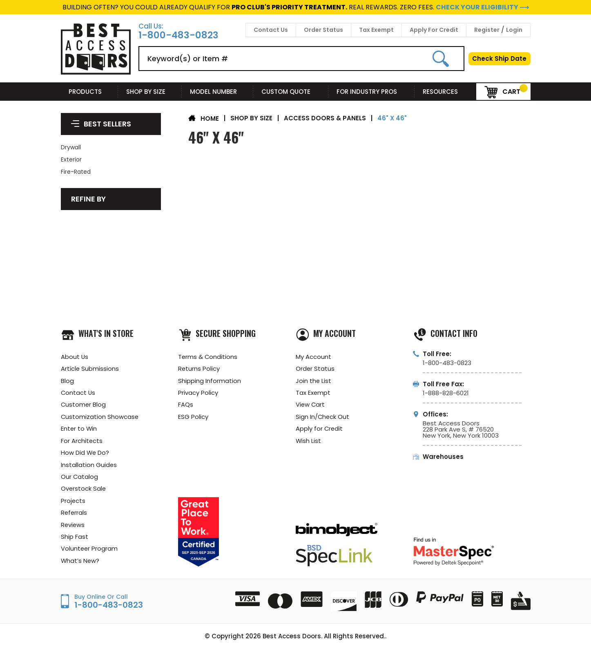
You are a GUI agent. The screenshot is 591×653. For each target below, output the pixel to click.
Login (514, 30)
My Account (313, 356)
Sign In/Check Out (323, 418)
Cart (502, 91)
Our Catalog (79, 479)
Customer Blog (84, 405)
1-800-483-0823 (178, 35)
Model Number (217, 91)
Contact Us (271, 30)
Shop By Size (150, 91)
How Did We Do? (85, 454)
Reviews (73, 528)
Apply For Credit (434, 30)
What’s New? (80, 564)
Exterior (71, 159)
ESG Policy (193, 418)
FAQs (185, 405)
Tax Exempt (376, 30)
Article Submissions (90, 369)
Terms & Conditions (208, 356)
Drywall (71, 147)
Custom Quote (290, 91)
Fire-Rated (76, 172)
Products (89, 91)
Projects (73, 503)
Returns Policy (199, 369)
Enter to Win (79, 430)
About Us (75, 356)
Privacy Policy (198, 393)
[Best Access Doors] (96, 73)
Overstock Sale (84, 491)
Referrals (74, 515)
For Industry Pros (372, 91)
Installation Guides (89, 467)
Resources (445, 91)
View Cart (311, 405)
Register (487, 30)
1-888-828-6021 (446, 393)
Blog (67, 381)
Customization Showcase (100, 418)
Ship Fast (74, 540)
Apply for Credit (319, 430)
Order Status (323, 30)
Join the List (314, 381)
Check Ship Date (499, 58)
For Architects (82, 442)
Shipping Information (209, 381)
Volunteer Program (89, 552)
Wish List (308, 442)
